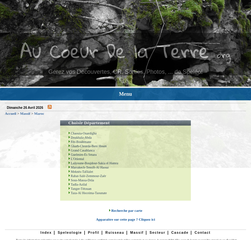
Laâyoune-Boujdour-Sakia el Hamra (93, 163)
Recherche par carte (125, 210)
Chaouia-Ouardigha (82, 133)
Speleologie (70, 232)
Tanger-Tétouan (80, 188)
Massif (25, 113)
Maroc (39, 113)
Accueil (10, 113)
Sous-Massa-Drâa (81, 180)
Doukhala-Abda (80, 137)
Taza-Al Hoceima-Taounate (87, 193)
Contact (202, 232)
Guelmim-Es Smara (82, 154)
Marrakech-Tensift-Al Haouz (88, 167)
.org (223, 55)
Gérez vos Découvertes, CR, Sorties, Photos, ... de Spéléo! (125, 72)
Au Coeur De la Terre (114, 51)
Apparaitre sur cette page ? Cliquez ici (125, 219)
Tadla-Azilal (77, 184)
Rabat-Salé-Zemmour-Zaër (87, 176)
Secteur (157, 232)
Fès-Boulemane (79, 142)
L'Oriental (76, 159)
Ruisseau (114, 232)
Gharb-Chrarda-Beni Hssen (87, 146)
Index (46, 232)
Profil (93, 232)
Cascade (180, 232)
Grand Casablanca (81, 150)
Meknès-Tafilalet (80, 171)
